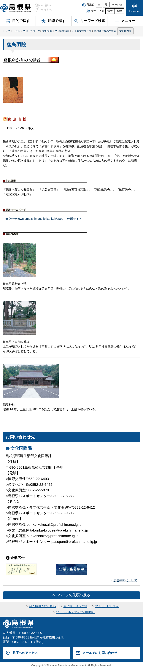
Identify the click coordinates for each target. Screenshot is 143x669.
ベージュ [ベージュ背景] (117, 4)
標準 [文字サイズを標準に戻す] (119, 11)
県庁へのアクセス (25, 653)
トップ (6, 31)
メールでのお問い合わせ (99, 653)
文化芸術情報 (62, 31)
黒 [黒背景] (106, 4)
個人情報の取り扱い (42, 606)
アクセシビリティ (107, 606)
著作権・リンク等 (75, 606)
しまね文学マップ (81, 31)
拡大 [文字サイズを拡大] (110, 11)
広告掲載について (125, 580)
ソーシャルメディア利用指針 (75, 612)
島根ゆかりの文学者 (105, 31)
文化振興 (47, 31)
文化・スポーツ (31, 31)
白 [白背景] (99, 4)
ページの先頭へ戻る (74, 595)
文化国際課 (125, 31)
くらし (16, 31)
